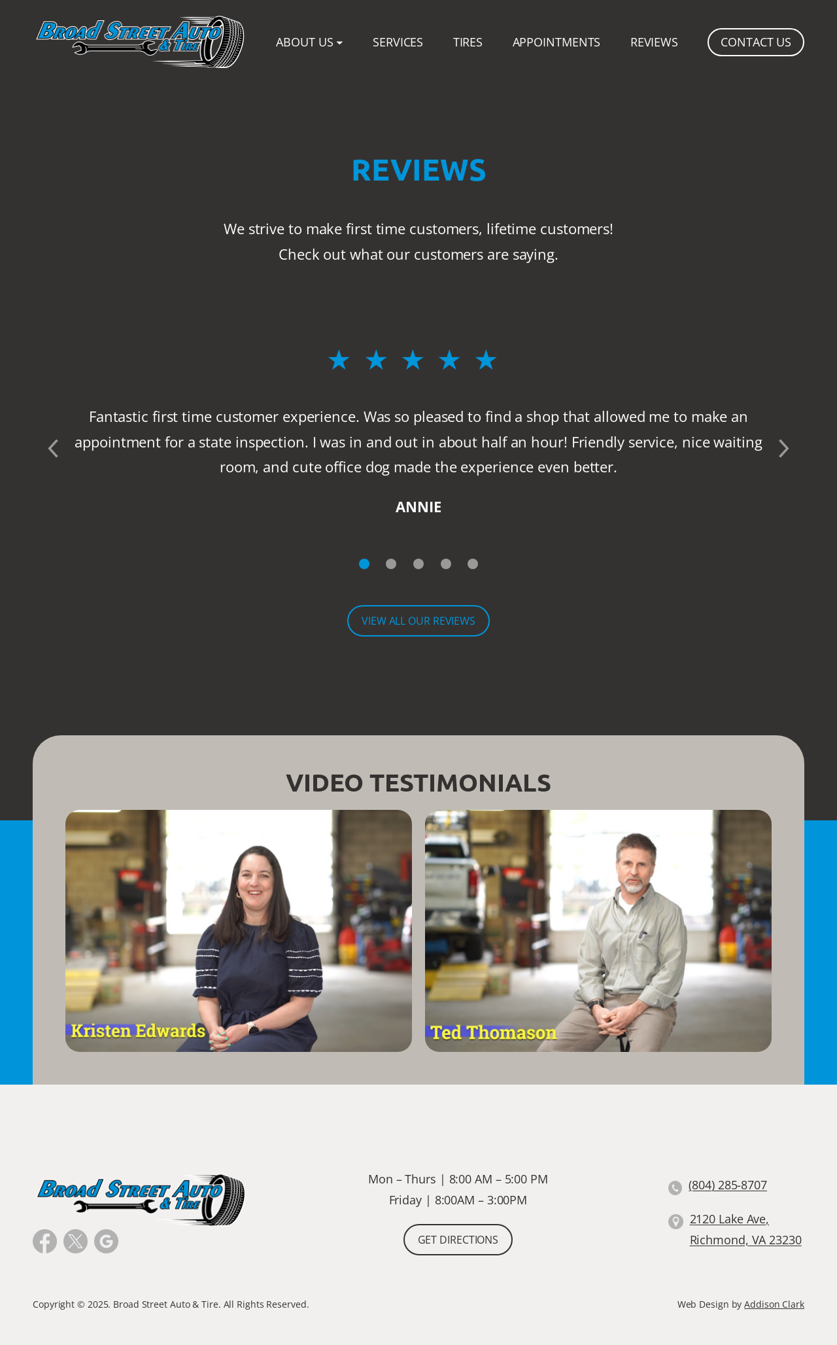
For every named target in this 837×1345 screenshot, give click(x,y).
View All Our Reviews (418, 621)
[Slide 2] (391, 564)
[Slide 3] (418, 564)
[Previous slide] (52, 449)
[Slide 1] (364, 564)
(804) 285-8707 (728, 1185)
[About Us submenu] (339, 42)
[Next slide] (784, 449)
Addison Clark (774, 1304)
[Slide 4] (446, 564)
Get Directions (458, 1239)
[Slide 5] (473, 564)
